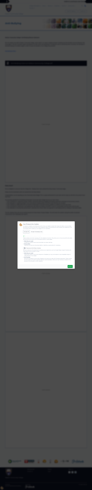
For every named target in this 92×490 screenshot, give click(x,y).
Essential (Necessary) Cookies (33, 236)
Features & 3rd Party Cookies (33, 248)
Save (70, 266)
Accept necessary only (36, 231)
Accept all (26, 231)
